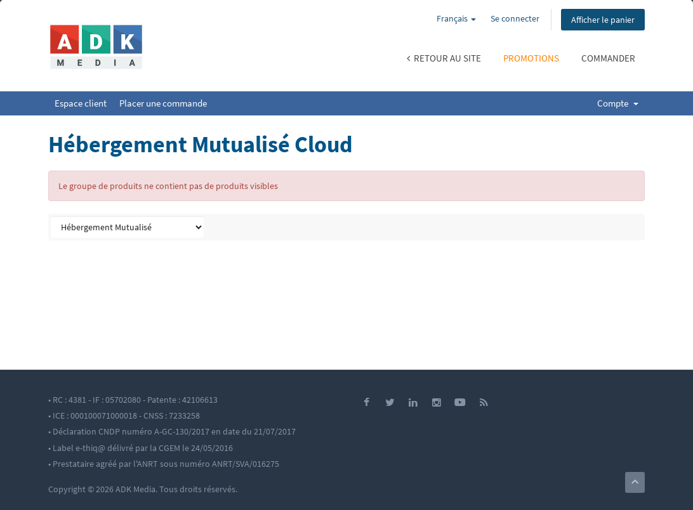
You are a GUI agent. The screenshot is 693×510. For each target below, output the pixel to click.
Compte (617, 103)
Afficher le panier (603, 19)
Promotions (531, 58)
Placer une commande (163, 103)
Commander (608, 58)
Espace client (81, 103)
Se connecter (515, 18)
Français (456, 18)
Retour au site (444, 58)
